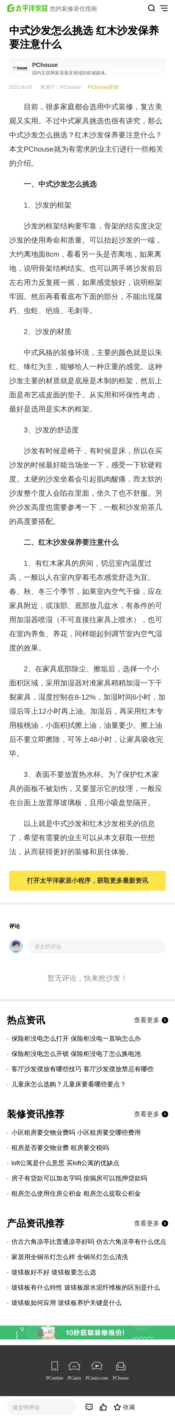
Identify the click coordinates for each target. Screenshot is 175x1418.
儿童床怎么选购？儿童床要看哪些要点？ (68, 1084)
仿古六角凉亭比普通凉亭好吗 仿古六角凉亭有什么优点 (88, 1241)
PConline (54, 1377)
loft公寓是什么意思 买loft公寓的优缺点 (65, 1163)
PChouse (121, 1377)
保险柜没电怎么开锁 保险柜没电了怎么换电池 (76, 1053)
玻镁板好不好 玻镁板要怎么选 (53, 1272)
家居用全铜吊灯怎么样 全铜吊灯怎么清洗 (69, 1257)
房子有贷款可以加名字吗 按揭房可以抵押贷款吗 (79, 1178)
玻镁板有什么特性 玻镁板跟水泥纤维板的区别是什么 (85, 1287)
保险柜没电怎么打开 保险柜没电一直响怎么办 (76, 1038)
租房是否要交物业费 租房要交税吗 (60, 1147)
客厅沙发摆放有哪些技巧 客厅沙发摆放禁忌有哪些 (82, 1069)
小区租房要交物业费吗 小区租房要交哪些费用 (76, 1132)
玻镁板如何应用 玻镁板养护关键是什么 (66, 1302)
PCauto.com (97, 1377)
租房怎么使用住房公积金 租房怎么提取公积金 (76, 1193)
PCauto (74, 1377)
